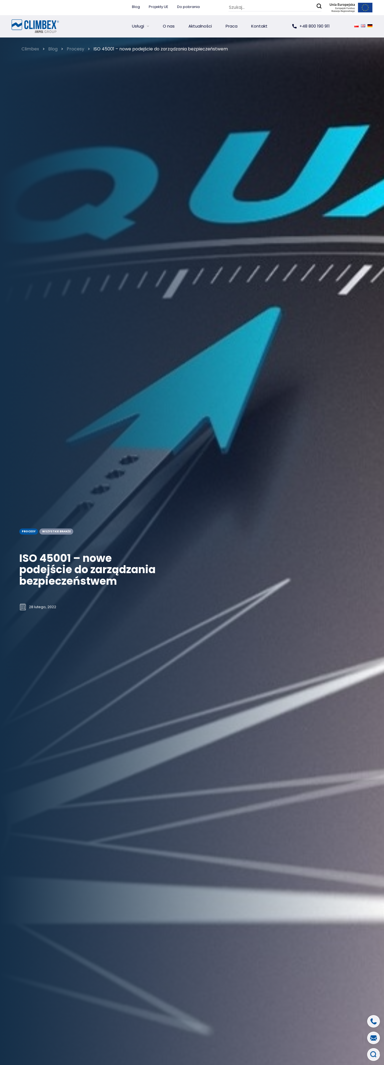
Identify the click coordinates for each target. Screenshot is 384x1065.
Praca (231, 26)
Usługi (138, 26)
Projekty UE (158, 6)
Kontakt (259, 26)
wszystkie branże (56, 531)
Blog (136, 6)
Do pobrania (188, 6)
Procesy (29, 531)
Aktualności (200, 26)
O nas (169, 26)
